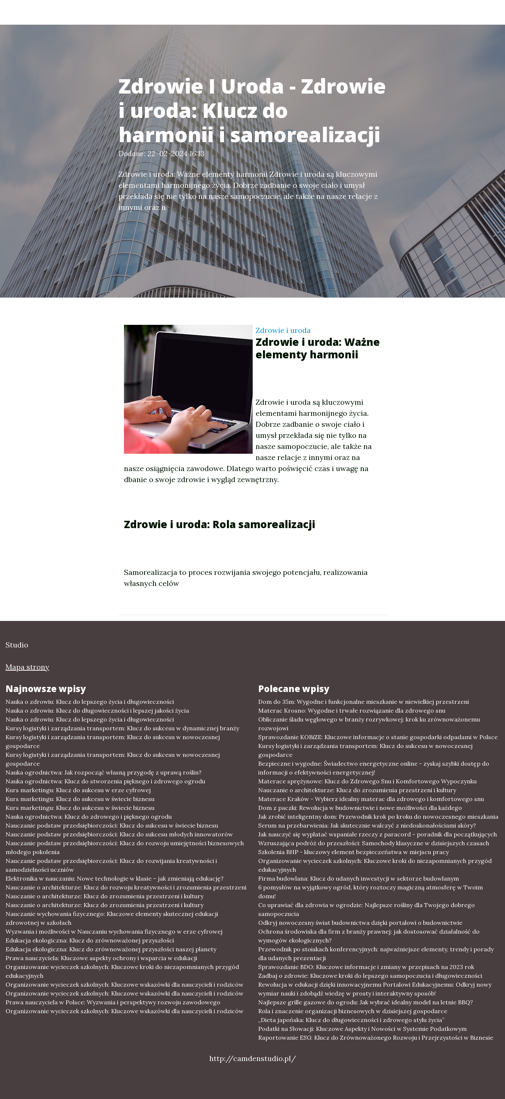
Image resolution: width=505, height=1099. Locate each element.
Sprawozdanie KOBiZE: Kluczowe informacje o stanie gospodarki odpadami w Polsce (378, 737)
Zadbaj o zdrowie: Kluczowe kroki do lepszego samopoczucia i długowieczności (370, 975)
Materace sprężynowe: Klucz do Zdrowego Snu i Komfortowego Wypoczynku (367, 781)
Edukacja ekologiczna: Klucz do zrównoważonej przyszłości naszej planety (111, 949)
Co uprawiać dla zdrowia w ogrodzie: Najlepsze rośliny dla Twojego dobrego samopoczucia (366, 909)
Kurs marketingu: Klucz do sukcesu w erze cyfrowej (78, 790)
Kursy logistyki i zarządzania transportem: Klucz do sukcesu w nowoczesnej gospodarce (113, 741)
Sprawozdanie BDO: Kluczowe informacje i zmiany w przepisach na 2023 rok (366, 966)
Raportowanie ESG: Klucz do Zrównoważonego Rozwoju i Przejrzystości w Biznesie (375, 1037)
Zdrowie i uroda (283, 330)
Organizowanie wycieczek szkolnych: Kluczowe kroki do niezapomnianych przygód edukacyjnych (122, 971)
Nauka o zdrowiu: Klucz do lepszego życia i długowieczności (90, 701)
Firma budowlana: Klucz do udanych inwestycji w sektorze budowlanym (358, 878)
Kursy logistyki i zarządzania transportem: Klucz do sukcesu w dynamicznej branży (122, 728)
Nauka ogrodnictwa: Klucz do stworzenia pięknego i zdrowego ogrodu (105, 781)
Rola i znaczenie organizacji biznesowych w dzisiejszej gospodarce (352, 1011)
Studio (68, 12)
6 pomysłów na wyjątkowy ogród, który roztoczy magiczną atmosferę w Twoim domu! (370, 892)
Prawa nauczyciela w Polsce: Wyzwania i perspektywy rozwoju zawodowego (113, 1002)
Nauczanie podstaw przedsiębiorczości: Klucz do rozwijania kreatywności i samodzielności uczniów (111, 865)
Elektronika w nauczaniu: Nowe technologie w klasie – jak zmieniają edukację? (115, 878)
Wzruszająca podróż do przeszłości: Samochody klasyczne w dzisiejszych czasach (373, 843)
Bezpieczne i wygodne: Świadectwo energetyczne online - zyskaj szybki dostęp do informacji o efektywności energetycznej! (373, 768)
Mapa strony (27, 666)
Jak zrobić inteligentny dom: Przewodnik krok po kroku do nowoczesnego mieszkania (378, 816)
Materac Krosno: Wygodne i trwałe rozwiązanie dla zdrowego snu (351, 710)
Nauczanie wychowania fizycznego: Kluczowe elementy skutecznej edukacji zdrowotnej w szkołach (112, 918)
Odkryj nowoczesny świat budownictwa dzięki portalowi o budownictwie (360, 922)
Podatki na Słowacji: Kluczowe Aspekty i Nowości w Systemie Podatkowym (362, 1028)
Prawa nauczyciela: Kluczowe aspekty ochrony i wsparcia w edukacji (101, 958)
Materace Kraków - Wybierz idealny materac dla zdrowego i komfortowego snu (371, 799)
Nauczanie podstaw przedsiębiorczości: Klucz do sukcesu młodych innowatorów (119, 834)
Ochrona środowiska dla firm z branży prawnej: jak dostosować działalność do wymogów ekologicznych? (369, 936)
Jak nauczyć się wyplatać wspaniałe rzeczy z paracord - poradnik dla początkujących (377, 834)
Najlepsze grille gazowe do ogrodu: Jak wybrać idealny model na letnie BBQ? (365, 1002)
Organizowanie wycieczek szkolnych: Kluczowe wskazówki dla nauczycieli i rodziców (124, 984)
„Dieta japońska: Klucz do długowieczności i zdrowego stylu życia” (351, 1019)
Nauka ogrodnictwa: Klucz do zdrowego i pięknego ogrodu (89, 816)
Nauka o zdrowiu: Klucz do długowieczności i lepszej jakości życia (97, 710)
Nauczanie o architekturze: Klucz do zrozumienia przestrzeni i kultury (104, 896)
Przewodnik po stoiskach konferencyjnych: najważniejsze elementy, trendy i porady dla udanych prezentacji (376, 953)
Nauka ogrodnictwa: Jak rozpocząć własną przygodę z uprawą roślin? (104, 772)
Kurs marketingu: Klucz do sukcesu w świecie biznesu (80, 799)
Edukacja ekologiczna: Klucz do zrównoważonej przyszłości (90, 940)
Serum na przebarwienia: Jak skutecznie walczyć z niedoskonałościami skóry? (367, 825)
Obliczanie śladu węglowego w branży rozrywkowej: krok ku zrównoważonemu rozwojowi (369, 724)
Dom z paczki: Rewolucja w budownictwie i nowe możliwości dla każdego (360, 807)
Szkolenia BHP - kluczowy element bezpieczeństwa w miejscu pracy (353, 852)
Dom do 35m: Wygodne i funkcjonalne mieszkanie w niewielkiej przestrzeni (363, 701)
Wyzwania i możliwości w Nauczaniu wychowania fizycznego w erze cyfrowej (114, 931)
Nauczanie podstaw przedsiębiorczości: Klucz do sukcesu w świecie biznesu (112, 825)
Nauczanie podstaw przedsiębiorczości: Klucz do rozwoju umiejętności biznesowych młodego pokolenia (125, 847)
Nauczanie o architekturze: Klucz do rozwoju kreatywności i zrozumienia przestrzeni (126, 887)
